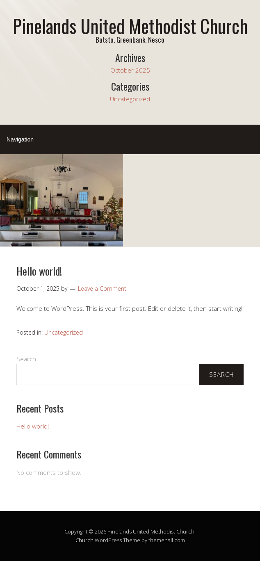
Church (84, 540)
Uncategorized (130, 99)
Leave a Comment (102, 288)
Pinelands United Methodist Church (130, 25)
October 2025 (130, 70)
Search (26, 359)
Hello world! (39, 271)
